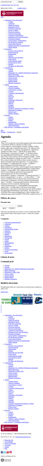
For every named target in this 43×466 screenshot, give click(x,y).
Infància (10, 103)
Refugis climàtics (13, 113)
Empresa (11, 118)
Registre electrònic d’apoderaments (19, 45)
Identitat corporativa (14, 83)
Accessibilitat (9, 442)
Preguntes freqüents (14, 39)
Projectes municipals (14, 34)
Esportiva (7, 231)
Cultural (7, 226)
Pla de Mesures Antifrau (15, 42)
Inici (2, 17)
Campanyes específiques (15, 35)
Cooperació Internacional (16, 93)
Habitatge (11, 102)
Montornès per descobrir (15, 57)
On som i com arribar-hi (15, 51)
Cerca (20, 206)
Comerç (10, 117)
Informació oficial (13, 27)
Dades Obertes (12, 47)
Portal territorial (13, 52)
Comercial (8, 224)
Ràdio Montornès (13, 74)
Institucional (8, 238)
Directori (7, 115)
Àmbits (7, 85)
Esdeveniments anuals (15, 61)
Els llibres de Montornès (15, 66)
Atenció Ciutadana (14, 88)
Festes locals (12, 59)
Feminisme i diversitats (15, 100)
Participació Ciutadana (15, 110)
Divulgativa (8, 227)
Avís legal (8, 445)
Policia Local (12, 112)
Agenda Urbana (13, 86)
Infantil (7, 234)
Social (6, 251)
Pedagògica (8, 246)
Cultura (10, 95)
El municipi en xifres (14, 62)
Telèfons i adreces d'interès (16, 124)
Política (7, 248)
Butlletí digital (12, 81)
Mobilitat (11, 107)
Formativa (8, 232)
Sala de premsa (13, 79)
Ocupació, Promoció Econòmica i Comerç (21, 108)
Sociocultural (9, 253)
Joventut (10, 105)
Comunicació (9, 68)
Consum (10, 91)
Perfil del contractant (14, 28)
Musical (7, 244)
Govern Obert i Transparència (17, 40)
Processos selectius (14, 32)
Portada (3, 132)
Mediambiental (9, 243)
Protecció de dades (10, 443)
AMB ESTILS (22, 8)
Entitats (10, 56)
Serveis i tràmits (13, 30)
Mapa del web (9, 440)
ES (12, 5)
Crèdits (7, 447)
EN (15, 5)
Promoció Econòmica (11, 249)
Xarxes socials (12, 78)
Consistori (11, 23)
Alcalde (10, 22)
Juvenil (7, 239)
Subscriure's (4, 292)
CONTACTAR (5, 5)
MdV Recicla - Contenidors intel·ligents (17, 127)
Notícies (10, 69)
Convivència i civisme (15, 90)
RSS (2, 130)
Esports (10, 98)
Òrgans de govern (13, 25)
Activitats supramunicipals (13, 222)
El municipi (8, 49)
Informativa (8, 236)
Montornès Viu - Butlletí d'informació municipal (23, 73)
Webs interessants (13, 125)
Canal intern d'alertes (14, 44)
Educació (11, 96)
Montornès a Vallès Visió (16, 76)
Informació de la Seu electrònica (18, 37)
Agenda (10, 71)
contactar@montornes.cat (23, 437)
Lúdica (7, 241)
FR (18, 5)
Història (10, 64)
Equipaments (12, 54)
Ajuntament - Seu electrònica (13, 20)
